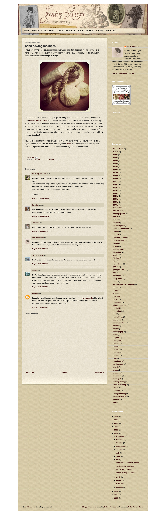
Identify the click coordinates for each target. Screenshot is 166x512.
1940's (115, 196)
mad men (116, 296)
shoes (115, 370)
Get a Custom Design (136, 507)
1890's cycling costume (125, 473)
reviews (116, 355)
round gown (118, 361)
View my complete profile (123, 73)
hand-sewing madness (40, 46)
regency (116, 343)
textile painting (119, 382)
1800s (115, 164)
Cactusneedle (37, 255)
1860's (115, 170)
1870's (115, 172)
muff (115, 314)
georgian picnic (119, 270)
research (116, 349)
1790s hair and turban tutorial (127, 463)
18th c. (115, 181)
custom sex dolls (86, 298)
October (119, 443)
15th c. (115, 152)
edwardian (117, 252)
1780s (115, 158)
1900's (115, 184)
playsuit (116, 337)
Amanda (35, 223)
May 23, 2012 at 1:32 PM (40, 249)
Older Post (99, 372)
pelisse (116, 329)
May (118, 460)
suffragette (117, 379)
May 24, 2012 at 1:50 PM (40, 264)
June (118, 456)
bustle (115, 220)
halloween (117, 276)
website (116, 399)
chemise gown (119, 226)
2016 (116, 420)
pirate (115, 335)
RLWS (115, 358)
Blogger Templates (89, 507)
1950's (115, 199)
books (115, 217)
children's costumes (121, 228)
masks (115, 299)
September (121, 446)
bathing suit (118, 211)
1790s (35, 159)
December (120, 436)
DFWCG (90, 31)
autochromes (118, 208)
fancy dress (117, 264)
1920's (115, 190)
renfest (116, 346)
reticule (116, 352)
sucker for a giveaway (124, 469)
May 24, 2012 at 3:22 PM (40, 287)
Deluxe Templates (110, 507)
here (69, 144)
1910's (115, 187)
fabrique (116, 258)
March (119, 480)
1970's (115, 205)
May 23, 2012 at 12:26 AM (40, 198)
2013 (116, 430)
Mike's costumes (119, 305)
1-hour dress (118, 149)
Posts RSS (111, 31)
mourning (117, 311)
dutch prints (118, 249)
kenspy (35, 293)
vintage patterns (119, 396)
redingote (117, 340)
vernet (115, 388)
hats (114, 282)
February (120, 484)
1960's (115, 202)
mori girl (116, 308)
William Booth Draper (38, 120)
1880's (115, 175)
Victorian (116, 391)
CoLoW (116, 231)
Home (26, 31)
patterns (116, 326)
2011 (116, 491)
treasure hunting (119, 385)
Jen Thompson (38, 238)
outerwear (117, 320)
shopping (51, 159)
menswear (117, 302)
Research (49, 31)
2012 (116, 433)
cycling (116, 243)
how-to (116, 290)
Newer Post (29, 372)
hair (114, 273)
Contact (100, 31)
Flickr (60, 31)
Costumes (37, 31)
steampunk (117, 376)
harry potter (117, 279)
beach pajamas (119, 214)
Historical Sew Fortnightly (123, 284)
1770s (115, 155)
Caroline (35, 205)
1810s (115, 167)
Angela (34, 270)
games (115, 267)
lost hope (116, 293)
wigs (115, 402)
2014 (116, 427)
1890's (115, 178)
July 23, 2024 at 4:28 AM (40, 307)
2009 (116, 498)
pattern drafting (119, 323)
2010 (116, 495)
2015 (116, 423)
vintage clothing (119, 394)
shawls (116, 367)
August (119, 450)
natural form (118, 317)
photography (118, 332)
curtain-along (118, 240)
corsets (42, 159)
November (120, 439)
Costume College (120, 237)
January (119, 487)
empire (116, 255)
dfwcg (115, 246)
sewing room (118, 364)
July (118, 453)
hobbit (115, 287)
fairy (114, 261)
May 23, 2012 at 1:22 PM (40, 231)
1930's (115, 193)
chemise (116, 223)
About (81, 31)
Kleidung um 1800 (39, 174)
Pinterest (70, 31)
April (118, 477)
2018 (116, 416)
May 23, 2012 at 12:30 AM (40, 216)
